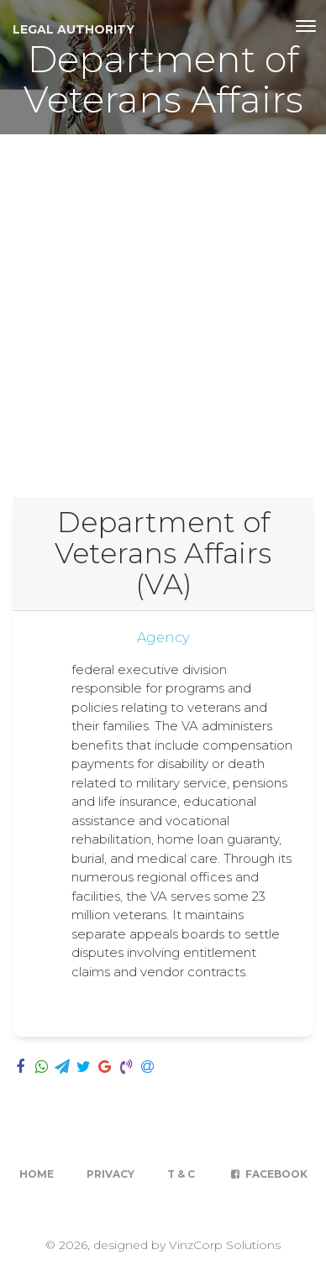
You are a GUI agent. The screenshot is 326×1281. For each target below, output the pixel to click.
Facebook (268, 1174)
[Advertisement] (163, 305)
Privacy (110, 1174)
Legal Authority (73, 29)
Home (36, 1174)
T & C (181, 1174)
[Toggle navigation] (306, 26)
